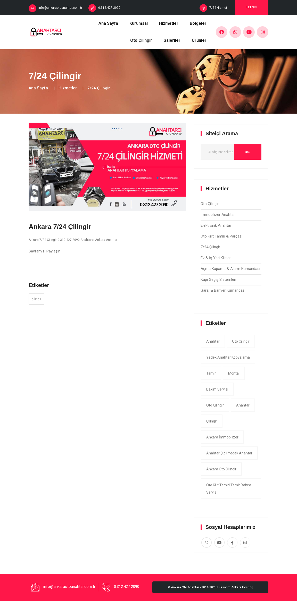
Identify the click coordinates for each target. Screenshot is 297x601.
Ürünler (199, 40)
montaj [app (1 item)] (234, 373)
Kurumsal (138, 23)
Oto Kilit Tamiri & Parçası (221, 236)
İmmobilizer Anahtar (218, 214)
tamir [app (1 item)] (211, 373)
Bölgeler (198, 23)
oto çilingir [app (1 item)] (241, 341)
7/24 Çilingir (210, 247)
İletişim (251, 7)
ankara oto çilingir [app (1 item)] (221, 469)
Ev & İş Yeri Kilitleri (216, 258)
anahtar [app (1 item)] (213, 341)
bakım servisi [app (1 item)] (217, 389)
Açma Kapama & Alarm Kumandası (230, 268)
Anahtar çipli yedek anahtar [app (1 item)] (229, 453)
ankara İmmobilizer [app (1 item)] (222, 437)
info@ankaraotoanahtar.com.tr (60, 8)
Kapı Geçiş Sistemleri (218, 279)
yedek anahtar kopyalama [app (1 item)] (228, 357)
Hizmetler (168, 23)
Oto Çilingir (141, 40)
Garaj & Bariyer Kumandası (223, 290)
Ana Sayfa (108, 23)
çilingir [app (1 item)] (211, 421)
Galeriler (171, 40)
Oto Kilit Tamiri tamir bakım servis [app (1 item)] (228, 488)
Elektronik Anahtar (216, 225)
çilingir (36, 299)
